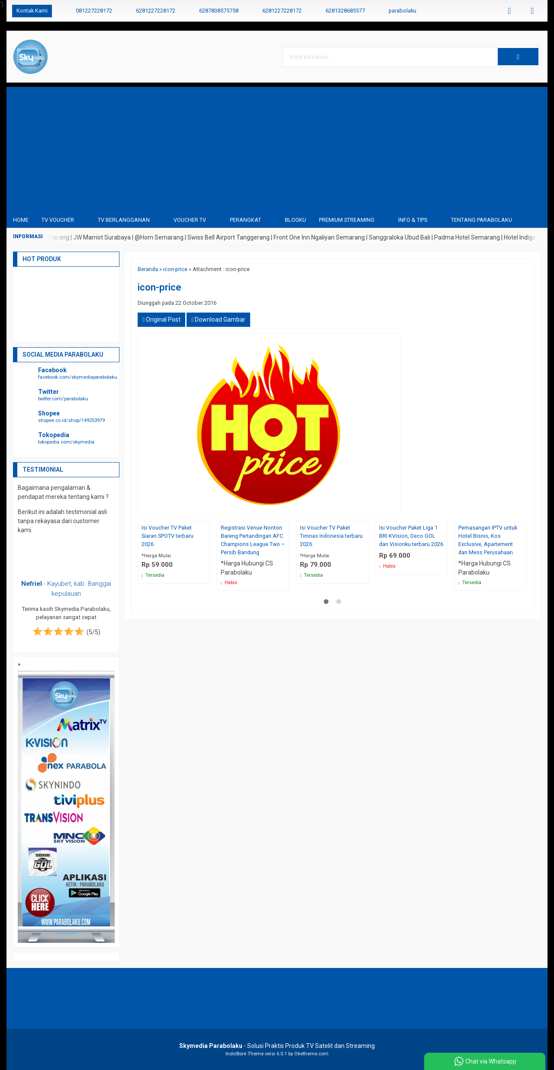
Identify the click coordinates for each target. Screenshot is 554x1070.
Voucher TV (190, 220)
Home (21, 220)
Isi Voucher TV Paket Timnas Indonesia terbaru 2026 (331, 535)
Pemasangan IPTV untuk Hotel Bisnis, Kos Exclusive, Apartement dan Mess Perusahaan (487, 540)
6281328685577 (345, 10)
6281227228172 (155, 10)
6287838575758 (218, 10)
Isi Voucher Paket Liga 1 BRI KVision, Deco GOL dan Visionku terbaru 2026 (411, 535)
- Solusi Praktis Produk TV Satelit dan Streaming (277, 1045)
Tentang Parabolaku (481, 220)
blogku (295, 220)
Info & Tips (412, 220)
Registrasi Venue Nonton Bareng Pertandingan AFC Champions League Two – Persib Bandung (253, 540)
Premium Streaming (346, 220)
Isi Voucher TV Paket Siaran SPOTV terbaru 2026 (167, 535)
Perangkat (245, 220)
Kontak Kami (32, 10)
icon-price (175, 269)
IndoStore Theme (244, 1054)
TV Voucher (58, 220)
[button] (518, 56)
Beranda (148, 269)
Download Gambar (218, 319)
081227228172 (94, 10)
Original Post (161, 319)
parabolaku (402, 10)
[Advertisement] (277, 147)
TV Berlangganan (124, 220)
